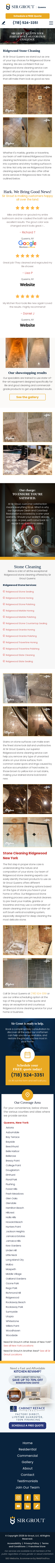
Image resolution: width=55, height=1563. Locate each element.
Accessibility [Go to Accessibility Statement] (14, 1543)
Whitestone (12, 1321)
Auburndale (12, 1132)
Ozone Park (12, 1283)
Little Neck (11, 1255)
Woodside (12, 1335)
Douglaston (12, 1170)
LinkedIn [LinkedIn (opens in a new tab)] (27, 1506)
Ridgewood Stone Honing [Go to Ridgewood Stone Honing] (19, 597)
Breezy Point (13, 1160)
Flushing (10, 1184)
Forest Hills (11, 1189)
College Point (13, 1165)
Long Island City (15, 1259)
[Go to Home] (28, 7)
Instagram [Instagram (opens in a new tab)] (18, 1497)
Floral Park (11, 1179)
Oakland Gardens (16, 1278)
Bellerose (11, 1156)
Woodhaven (13, 1330)
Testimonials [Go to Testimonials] (27, 1481)
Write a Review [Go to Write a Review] (3, 23)
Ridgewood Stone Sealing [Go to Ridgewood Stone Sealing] (20, 591)
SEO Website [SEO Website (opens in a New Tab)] (12, 1558)
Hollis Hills (11, 1217)
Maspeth (11, 1269)
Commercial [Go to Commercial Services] (27, 1455)
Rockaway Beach (16, 1302)
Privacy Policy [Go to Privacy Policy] (31, 1543)
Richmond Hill (13, 1293)
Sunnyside (12, 1311)
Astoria (10, 1127)
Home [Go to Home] (28, 1443)
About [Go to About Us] (28, 1468)
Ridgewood (12, 1297)
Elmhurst (10, 1175)
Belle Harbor (12, 1151)
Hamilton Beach (15, 1208)
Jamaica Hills (13, 1241)
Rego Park (11, 1288)
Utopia (9, 1316)
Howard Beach (14, 1222)
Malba (9, 1264)
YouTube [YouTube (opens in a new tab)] (18, 1506)
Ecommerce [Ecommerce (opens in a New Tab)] (26, 1558)
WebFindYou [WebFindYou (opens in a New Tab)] (43, 1558)
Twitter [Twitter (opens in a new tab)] (36, 1497)
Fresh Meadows (15, 1193)
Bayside (10, 1141)
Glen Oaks (11, 1198)
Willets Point (12, 1326)
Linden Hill (11, 1250)
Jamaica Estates (15, 1236)
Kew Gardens (13, 1245)
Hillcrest (10, 1212)
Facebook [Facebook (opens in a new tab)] (27, 1497)
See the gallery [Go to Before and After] (27, 397)
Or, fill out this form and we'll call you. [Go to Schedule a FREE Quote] (28, 1080)
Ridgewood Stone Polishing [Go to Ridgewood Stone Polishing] (20, 604)
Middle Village (14, 1274)
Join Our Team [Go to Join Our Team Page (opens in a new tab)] (28, 1487)
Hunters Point (13, 1226)
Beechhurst (12, 1146)
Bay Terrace (13, 1137)
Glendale (11, 1203)
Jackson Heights (15, 1231)
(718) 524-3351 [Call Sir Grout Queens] (25, 22)
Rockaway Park (14, 1307)
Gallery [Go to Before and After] (27, 1462)
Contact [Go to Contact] (27, 1474)
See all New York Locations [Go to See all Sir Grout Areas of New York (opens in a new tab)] (18, 1345)
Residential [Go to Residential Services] (28, 1449)
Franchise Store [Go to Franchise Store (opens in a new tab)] (36, 1546)
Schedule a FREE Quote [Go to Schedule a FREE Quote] (27, 16)
